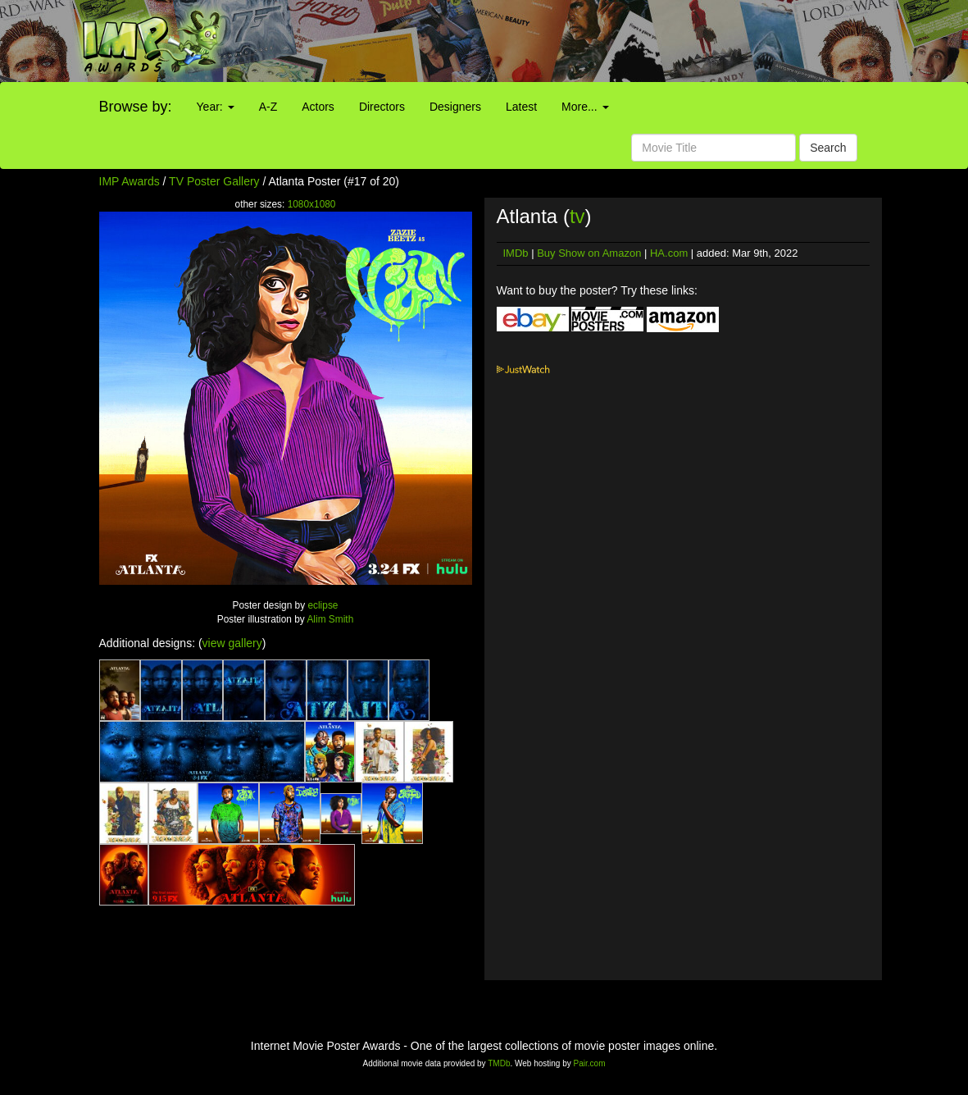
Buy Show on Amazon (589, 253)
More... (584, 106)
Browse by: (135, 106)
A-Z (268, 106)
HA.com (669, 253)
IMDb (516, 253)
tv (577, 216)
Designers (455, 106)
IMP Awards (129, 181)
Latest (521, 106)
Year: (215, 106)
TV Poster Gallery (214, 181)
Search (828, 147)
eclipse (322, 605)
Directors (382, 106)
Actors (318, 106)
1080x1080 (312, 204)
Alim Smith (330, 619)
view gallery (232, 643)
